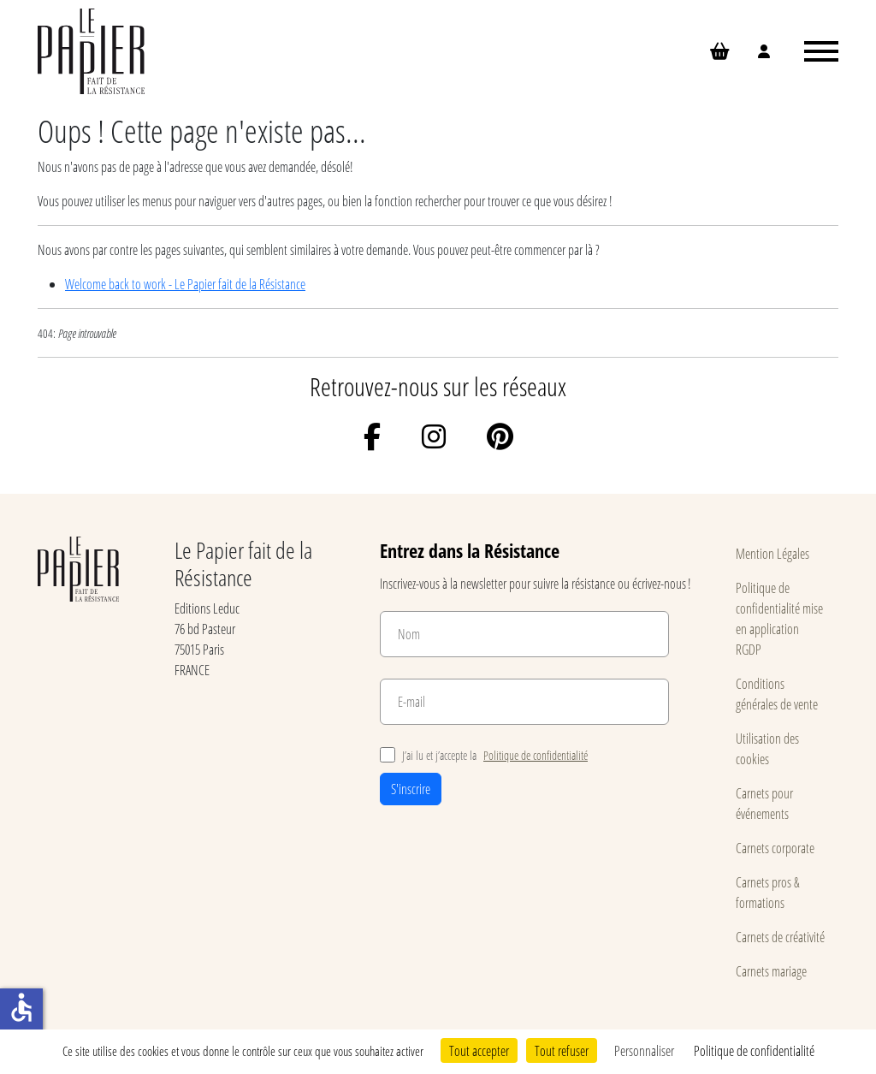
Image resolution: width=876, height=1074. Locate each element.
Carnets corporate (775, 848)
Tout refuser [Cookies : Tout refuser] (562, 1050)
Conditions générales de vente (777, 693)
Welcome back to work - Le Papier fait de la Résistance (185, 284)
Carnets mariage (771, 971)
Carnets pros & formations (768, 892)
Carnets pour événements (764, 803)
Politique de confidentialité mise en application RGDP (779, 618)
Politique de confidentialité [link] (754, 1050)
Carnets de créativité (780, 937)
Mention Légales (772, 553)
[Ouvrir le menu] (821, 51)
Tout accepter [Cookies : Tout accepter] (479, 1050)
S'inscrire (410, 789)
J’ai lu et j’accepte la (484, 755)
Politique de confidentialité (535, 755)
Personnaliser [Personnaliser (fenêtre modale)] (644, 1050)
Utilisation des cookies (767, 748)
